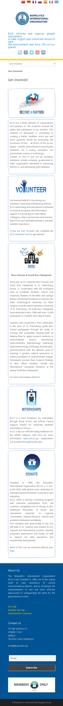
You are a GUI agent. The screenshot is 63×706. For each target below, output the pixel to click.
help (12, 550)
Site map (12, 606)
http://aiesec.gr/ (31, 438)
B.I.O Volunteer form (20, 234)
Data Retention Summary (20, 613)
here (24, 157)
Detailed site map (16, 610)
